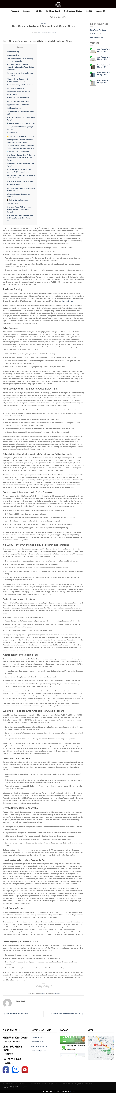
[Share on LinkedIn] (50, 986)
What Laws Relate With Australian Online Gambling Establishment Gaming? (19, 209)
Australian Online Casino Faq (17, 88)
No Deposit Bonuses (14, 185)
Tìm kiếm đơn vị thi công (73, 11)
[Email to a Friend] (43, 986)
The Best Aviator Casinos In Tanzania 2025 (66, 1014)
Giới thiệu (39, 11)
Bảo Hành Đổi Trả (37, 1042)
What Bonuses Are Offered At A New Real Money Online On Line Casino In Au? (20, 217)
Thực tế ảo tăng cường (58, 17)
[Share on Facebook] (36, 986)
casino (43, 23)
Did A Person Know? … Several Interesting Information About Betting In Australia (20, 67)
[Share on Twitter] (40, 986)
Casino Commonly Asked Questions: (20, 85)
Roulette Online (12, 133)
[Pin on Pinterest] (47, 986)
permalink (57, 993)
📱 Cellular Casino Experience (17, 200)
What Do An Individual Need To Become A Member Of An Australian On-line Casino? (21, 157)
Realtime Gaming (13, 52)
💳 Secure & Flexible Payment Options (20, 136)
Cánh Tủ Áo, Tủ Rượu (98, 30)
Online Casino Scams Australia (18, 98)
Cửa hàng (27, 11)
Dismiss (72, 1091)
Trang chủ (15, 11)
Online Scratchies (13, 55)
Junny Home (52, 32)
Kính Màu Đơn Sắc (96, 34)
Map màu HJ (100, 11)
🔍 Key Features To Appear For (18, 152)
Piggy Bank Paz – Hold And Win (18, 105)
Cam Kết (89, 11)
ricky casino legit (68, 301)
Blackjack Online (12, 203)
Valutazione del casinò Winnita (16, 1014)
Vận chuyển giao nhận (39, 1046)
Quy (32, 1037)
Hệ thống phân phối (53, 11)
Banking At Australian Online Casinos (20, 181)
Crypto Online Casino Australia (18, 101)
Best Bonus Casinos (14, 108)
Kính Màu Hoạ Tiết (96, 38)
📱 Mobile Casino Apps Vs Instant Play (21, 123)
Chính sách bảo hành (38, 1051)
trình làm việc (39, 1037)
